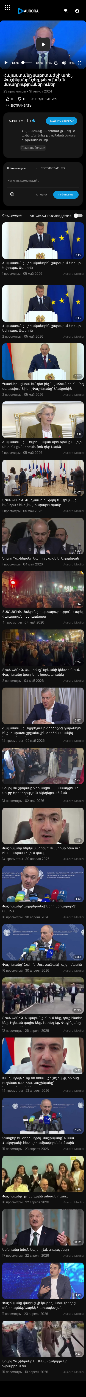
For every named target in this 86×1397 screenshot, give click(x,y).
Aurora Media (22, 120)
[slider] (27, 62)
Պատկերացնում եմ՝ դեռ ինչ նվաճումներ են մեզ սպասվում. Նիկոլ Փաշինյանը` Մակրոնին (43, 386)
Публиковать (65, 194)
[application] (43, 45)
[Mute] (64, 63)
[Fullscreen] (79, 63)
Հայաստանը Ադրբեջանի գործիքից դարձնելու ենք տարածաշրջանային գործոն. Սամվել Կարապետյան (42, 733)
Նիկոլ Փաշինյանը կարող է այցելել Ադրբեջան (40, 558)
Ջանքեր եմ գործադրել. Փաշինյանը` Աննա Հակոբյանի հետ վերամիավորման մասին (38, 1140)
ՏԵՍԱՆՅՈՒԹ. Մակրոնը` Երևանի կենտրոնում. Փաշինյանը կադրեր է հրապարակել (41, 672)
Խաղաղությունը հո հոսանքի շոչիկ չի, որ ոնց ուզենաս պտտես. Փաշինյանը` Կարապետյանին (40, 1083)
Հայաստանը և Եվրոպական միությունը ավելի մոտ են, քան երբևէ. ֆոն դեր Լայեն (42, 444)
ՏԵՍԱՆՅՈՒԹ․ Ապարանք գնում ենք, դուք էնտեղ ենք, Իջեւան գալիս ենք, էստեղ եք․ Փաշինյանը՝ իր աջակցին (42, 1023)
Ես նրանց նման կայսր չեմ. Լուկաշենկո (35, 1249)
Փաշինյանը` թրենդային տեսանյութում (35, 1196)
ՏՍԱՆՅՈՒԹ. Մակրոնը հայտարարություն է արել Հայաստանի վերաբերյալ (42, 614)
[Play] (6, 63)
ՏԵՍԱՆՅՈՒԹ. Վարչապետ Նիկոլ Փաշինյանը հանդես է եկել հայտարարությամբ (39, 502)
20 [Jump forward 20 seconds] (56, 63)
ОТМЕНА (41, 194)
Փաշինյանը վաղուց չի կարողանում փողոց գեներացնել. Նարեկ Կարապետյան (39, 1305)
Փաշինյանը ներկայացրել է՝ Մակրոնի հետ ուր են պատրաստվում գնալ (41, 850)
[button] (77, 11)
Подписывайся (62, 120)
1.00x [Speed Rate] (49, 63)
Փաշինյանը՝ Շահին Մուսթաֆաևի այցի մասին (42, 964)
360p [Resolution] (72, 63)
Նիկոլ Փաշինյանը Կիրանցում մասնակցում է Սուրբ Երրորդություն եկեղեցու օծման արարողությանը (40, 793)
